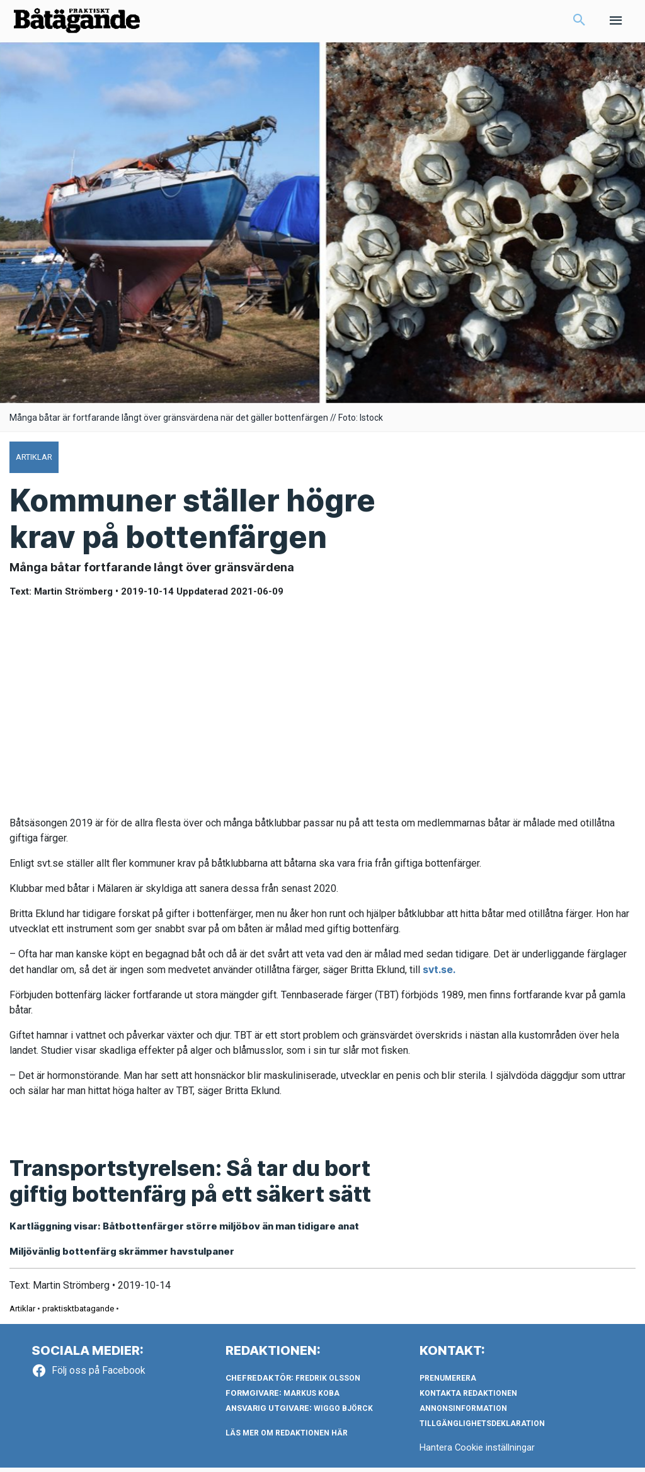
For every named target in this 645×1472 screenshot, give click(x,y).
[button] (579, 22)
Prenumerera (448, 1382)
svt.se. (439, 973)
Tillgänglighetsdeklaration (482, 1428)
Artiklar (22, 1313)
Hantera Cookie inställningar (477, 1452)
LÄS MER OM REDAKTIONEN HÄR (286, 1437)
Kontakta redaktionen (468, 1397)
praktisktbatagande (78, 1313)
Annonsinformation (463, 1412)
